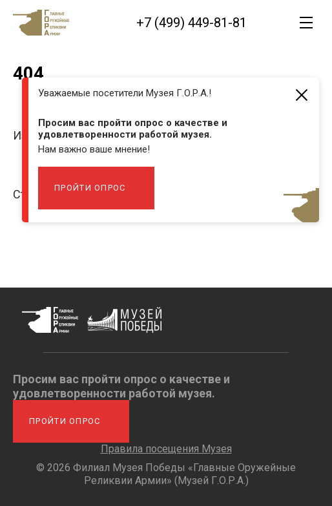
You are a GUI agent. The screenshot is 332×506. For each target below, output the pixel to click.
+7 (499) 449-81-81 (191, 22)
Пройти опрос (90, 188)
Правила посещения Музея (166, 449)
